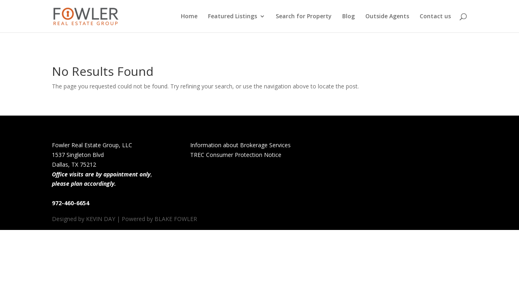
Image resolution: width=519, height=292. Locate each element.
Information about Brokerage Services (240, 145)
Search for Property (304, 16)
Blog (348, 16)
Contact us (435, 16)
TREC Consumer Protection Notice (235, 155)
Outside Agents (387, 16)
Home (189, 16)
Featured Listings (232, 16)
